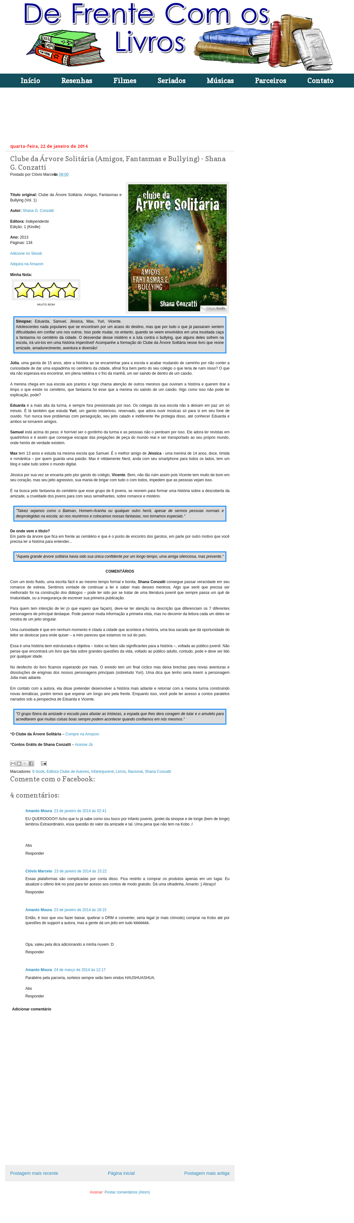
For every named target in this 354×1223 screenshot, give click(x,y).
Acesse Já (83, 744)
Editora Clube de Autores (68, 771)
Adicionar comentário (31, 1009)
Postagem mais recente (34, 1173)
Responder (34, 853)
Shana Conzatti (158, 771)
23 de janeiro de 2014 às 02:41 (80, 811)
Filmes (124, 80)
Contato (320, 80)
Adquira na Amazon (27, 264)
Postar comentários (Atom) (127, 1192)
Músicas (220, 80)
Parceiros (270, 80)
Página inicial (121, 1173)
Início (30, 80)
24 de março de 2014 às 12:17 (80, 970)
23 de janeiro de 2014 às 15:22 (80, 871)
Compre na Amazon (82, 734)
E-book (38, 771)
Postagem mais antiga (207, 1173)
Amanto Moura (38, 811)
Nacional (135, 771)
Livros (121, 771)
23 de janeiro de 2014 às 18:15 (80, 910)
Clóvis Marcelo (38, 871)
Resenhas (76, 80)
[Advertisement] (125, 114)
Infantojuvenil (102, 771)
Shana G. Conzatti (38, 210)
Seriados (171, 80)
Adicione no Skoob (26, 253)
